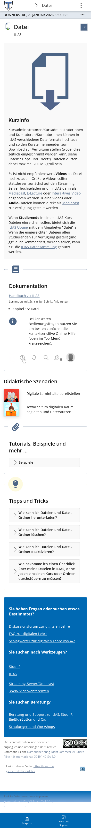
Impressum (15, 807)
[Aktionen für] (84, 27)
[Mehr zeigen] (82, 15)
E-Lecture (34, 193)
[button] (44, 462)
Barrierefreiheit (14, 811)
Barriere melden (41, 811)
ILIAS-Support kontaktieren (45, 807)
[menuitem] (27, 820)
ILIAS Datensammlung (39, 247)
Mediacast (16, 193)
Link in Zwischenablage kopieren (26, 796)
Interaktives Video (66, 193)
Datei (47, 5)
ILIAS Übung (18, 227)
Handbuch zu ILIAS (24, 295)
